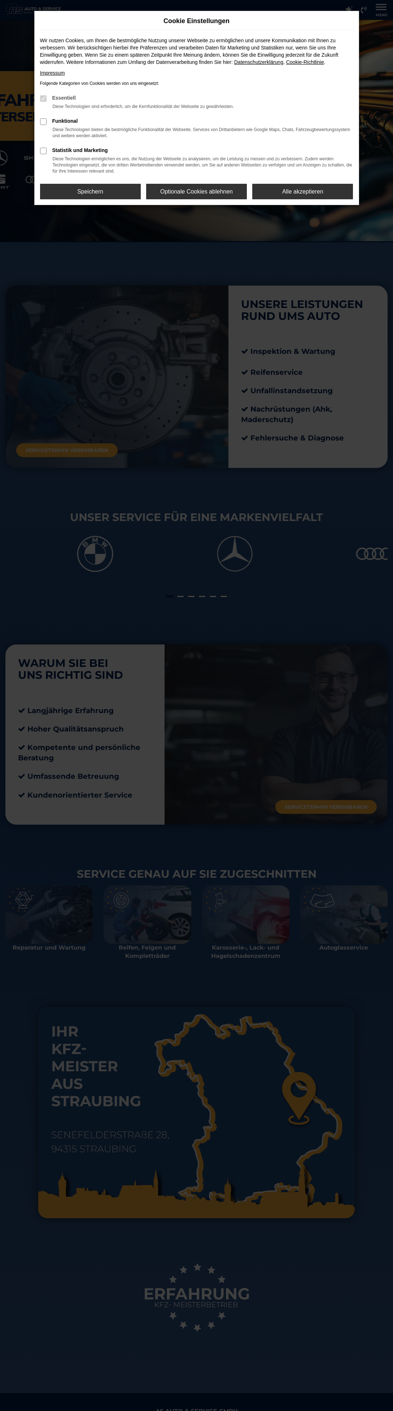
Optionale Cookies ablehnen (196, 191)
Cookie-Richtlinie (305, 62)
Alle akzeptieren (302, 191)
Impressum (52, 73)
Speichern (90, 191)
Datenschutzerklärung (258, 62)
